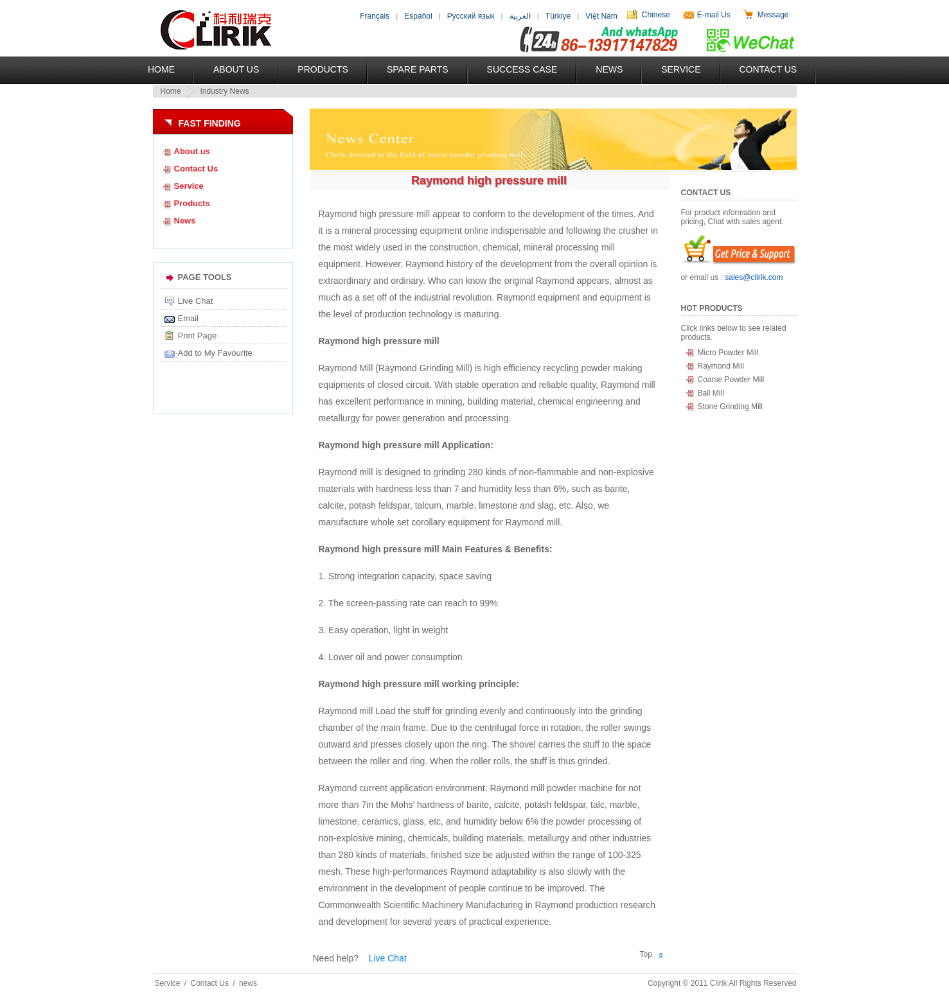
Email (188, 318)
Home (161, 69)
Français (374, 16)
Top (646, 954)
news (248, 983)
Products (322, 69)
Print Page (197, 335)
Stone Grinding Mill (730, 406)
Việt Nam (601, 16)
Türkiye (558, 16)
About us (192, 151)
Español (418, 16)
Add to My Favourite (215, 353)
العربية (520, 16)
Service (680, 69)
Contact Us (768, 69)
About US (236, 69)
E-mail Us (714, 14)
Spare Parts (417, 69)
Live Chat (195, 301)
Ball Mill (711, 393)
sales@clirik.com (754, 277)
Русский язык (471, 16)
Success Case (522, 69)
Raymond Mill (721, 366)
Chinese (656, 14)
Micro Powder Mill (728, 352)
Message (773, 14)
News (609, 69)
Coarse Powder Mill (731, 379)
